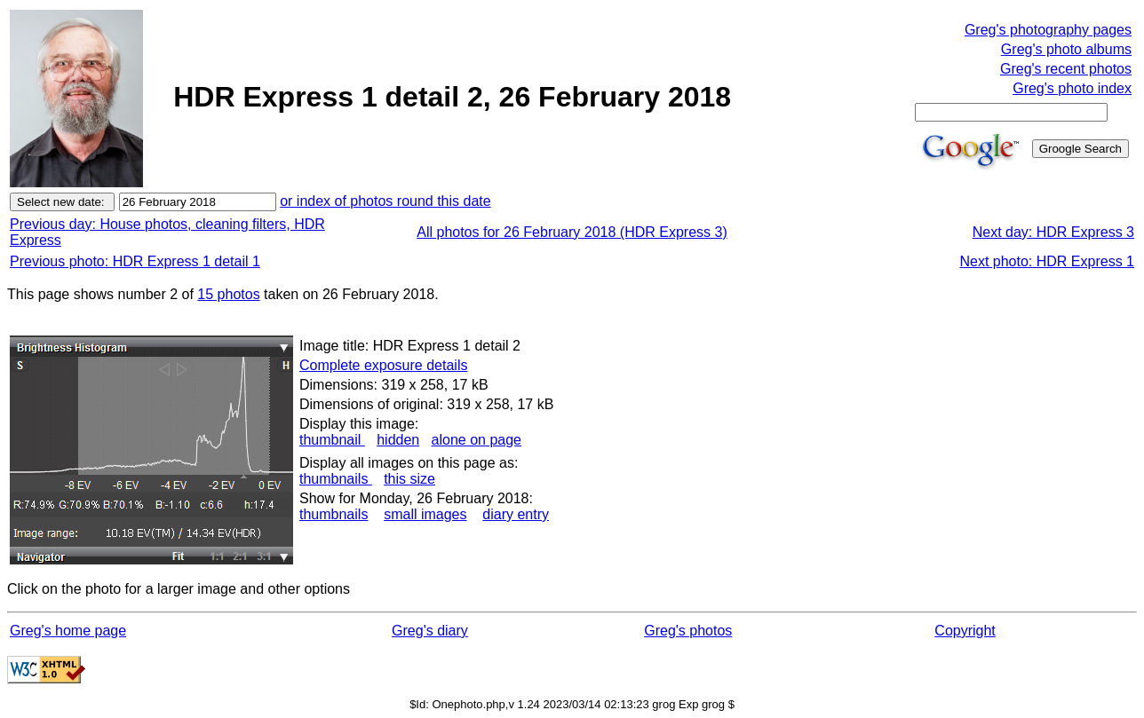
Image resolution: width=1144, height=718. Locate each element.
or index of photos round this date (385, 201)
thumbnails (335, 478)
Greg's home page (68, 630)
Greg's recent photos (1066, 68)
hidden (398, 439)
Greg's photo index (1072, 88)
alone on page (476, 439)
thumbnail (332, 439)
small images (425, 514)
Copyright (964, 630)
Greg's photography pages (1048, 29)
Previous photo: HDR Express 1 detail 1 (135, 261)
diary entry (515, 514)
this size (409, 478)
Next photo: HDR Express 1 (1046, 261)
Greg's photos (688, 630)
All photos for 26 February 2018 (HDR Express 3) (572, 232)
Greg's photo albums (1066, 49)
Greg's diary (430, 630)
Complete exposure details (383, 365)
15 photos (228, 294)
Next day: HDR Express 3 (1053, 232)
